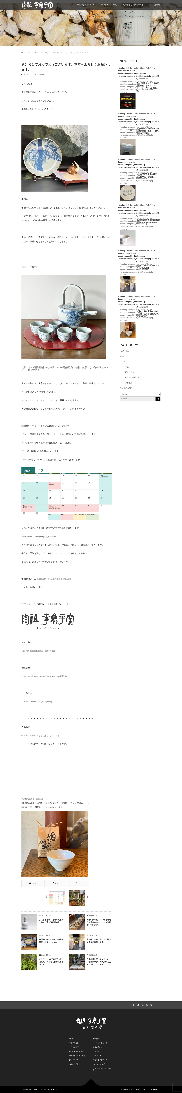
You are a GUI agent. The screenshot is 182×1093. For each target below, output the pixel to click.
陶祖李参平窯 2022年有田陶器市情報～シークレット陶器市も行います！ (99, 922)
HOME (71, 1038)
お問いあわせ (154, 5)
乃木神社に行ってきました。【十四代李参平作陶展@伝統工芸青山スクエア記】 (99, 961)
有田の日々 (129, 372)
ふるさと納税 (74, 1064)
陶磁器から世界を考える (133, 5)
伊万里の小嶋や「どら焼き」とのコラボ (40, 735)
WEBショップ (28, 604)
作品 (127, 367)
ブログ (34, 74)
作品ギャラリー (74, 1060)
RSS (151, 1004)
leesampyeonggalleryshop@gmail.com (54, 579)
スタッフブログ (99, 1064)
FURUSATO (124, 351)
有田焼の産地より (132, 377)
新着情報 (96, 1038)
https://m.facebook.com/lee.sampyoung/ (38, 651)
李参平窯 (41, 74)
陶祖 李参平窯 (135, 1089)
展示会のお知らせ (127, 388)
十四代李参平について (86, 5)
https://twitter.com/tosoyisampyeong (36, 702)
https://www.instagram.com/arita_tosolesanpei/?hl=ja (44, 676)
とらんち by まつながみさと (102, 1069)
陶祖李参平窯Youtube (100, 1060)
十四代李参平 (74, 1047)
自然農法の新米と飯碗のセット (34, 799)
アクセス (96, 1051)
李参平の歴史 (74, 1043)
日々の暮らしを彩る (76, 1051)
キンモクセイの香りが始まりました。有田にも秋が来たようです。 (51, 961)
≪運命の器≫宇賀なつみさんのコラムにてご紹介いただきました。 (147, 314)
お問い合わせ (98, 1047)
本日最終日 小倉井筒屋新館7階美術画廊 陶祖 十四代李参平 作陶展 (148, 131)
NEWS (122, 356)
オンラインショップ (109, 5)
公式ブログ (97, 1055)
